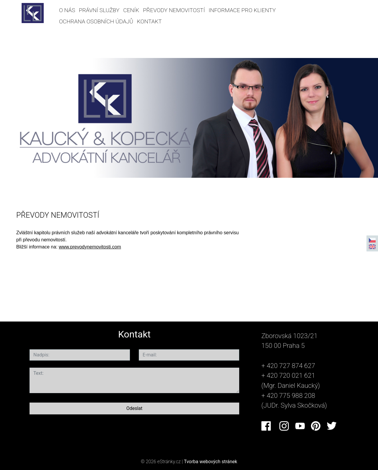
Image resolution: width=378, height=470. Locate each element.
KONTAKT (149, 21)
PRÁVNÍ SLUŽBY (99, 10)
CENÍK (131, 10)
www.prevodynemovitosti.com (90, 246)
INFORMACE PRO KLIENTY (242, 10)
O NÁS (67, 10)
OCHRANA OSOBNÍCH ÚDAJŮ (96, 21)
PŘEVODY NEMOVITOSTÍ (174, 10)
